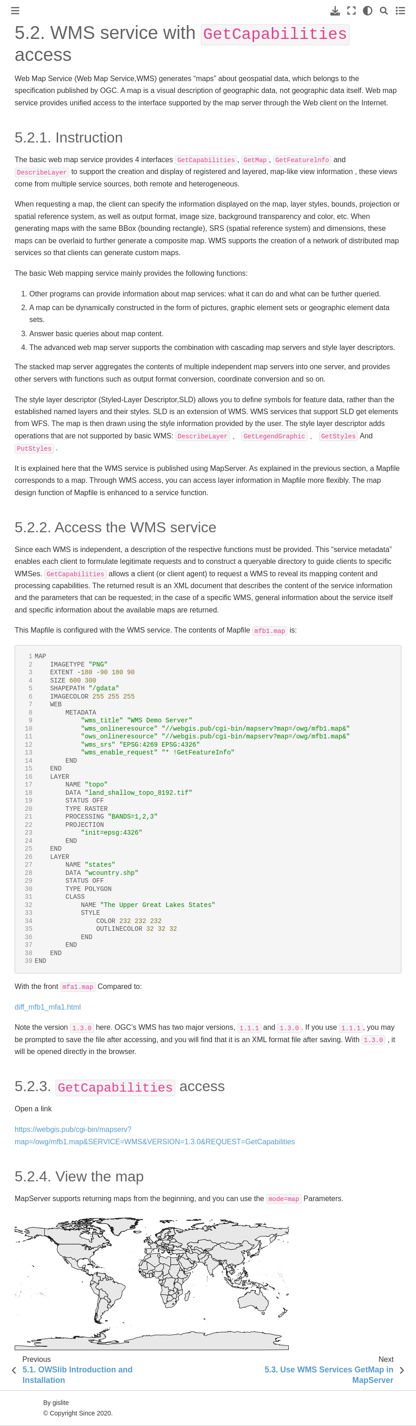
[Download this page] (335, 11)
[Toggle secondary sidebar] (400, 11)
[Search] (384, 11)
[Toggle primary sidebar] (15, 11)
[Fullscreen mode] (351, 11)
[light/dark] (367, 11)
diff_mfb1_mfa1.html (48, 1007)
